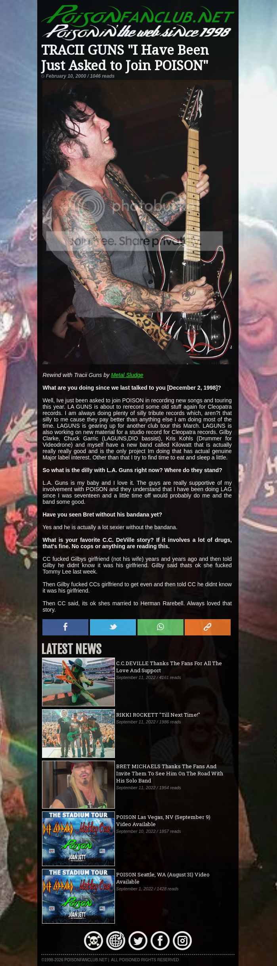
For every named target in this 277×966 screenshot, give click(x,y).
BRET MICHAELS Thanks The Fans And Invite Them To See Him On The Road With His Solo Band (169, 773)
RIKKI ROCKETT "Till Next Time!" (158, 714)
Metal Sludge (127, 375)
